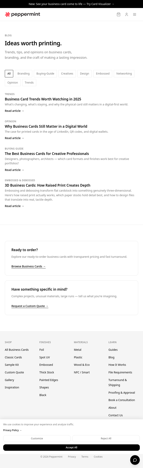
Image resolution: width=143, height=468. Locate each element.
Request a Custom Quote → (29, 306)
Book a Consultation (122, 400)
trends (29, 82)
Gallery (9, 380)
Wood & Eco (82, 365)
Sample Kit (12, 365)
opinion (12, 82)
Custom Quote (14, 372)
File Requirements (120, 372)
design (84, 73)
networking (124, 73)
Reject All (106, 438)
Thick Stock (46, 372)
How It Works (117, 365)
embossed (103, 73)
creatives (67, 73)
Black (42, 395)
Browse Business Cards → (28, 266)
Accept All (71, 447)
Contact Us (116, 415)
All (9, 73)
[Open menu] (134, 14)
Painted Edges (48, 380)
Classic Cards (13, 357)
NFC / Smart (82, 372)
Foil (41, 350)
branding (23, 73)
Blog (112, 357)
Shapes (44, 387)
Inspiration (12, 387)
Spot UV (44, 357)
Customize (37, 438)
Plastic (78, 357)
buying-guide (45, 73)
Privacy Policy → (12, 430)
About (113, 407)
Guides (113, 350)
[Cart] (118, 14)
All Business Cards (17, 350)
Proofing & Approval (122, 392)
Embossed (46, 365)
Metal (77, 350)
